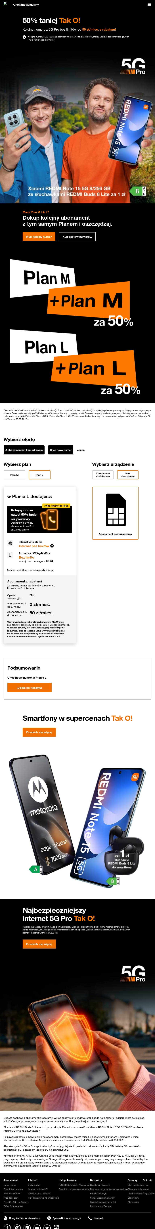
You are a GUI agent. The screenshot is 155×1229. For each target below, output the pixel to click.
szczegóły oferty (43, 570)
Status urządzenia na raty (102, 1197)
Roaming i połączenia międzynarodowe (109, 1189)
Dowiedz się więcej (39, 732)
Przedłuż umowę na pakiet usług (74, 1189)
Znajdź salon (149, 1193)
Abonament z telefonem (103, 475)
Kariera (146, 1189)
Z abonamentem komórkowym (24, 450)
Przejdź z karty (11, 1197)
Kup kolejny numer (39, 236)
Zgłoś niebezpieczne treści (103, 1202)
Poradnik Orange (98, 1193)
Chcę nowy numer (61, 450)
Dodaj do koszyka (29, 687)
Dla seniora (133, 1202)
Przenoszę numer (12, 1193)
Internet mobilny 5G (37, 1189)
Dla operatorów (135, 1189)
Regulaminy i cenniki (100, 1184)
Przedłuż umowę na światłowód (43, 1197)
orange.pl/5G (61, 1149)
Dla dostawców (135, 1193)
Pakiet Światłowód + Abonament (74, 1184)
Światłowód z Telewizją (39, 1193)
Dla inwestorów (135, 1184)
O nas (145, 1184)
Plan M (14, 475)
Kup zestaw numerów (77, 236)
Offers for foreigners (13, 1206)
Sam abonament (128, 475)
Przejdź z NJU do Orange (16, 1202)
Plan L (39, 475)
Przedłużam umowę (13, 1189)
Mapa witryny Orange (100, 1206)
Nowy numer (10, 1184)
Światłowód (33, 1184)
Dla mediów (133, 1197)
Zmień (81, 450)
